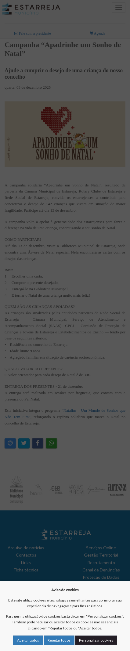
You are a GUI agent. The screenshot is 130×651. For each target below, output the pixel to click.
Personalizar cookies (96, 640)
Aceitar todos (28, 640)
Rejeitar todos (59, 640)
